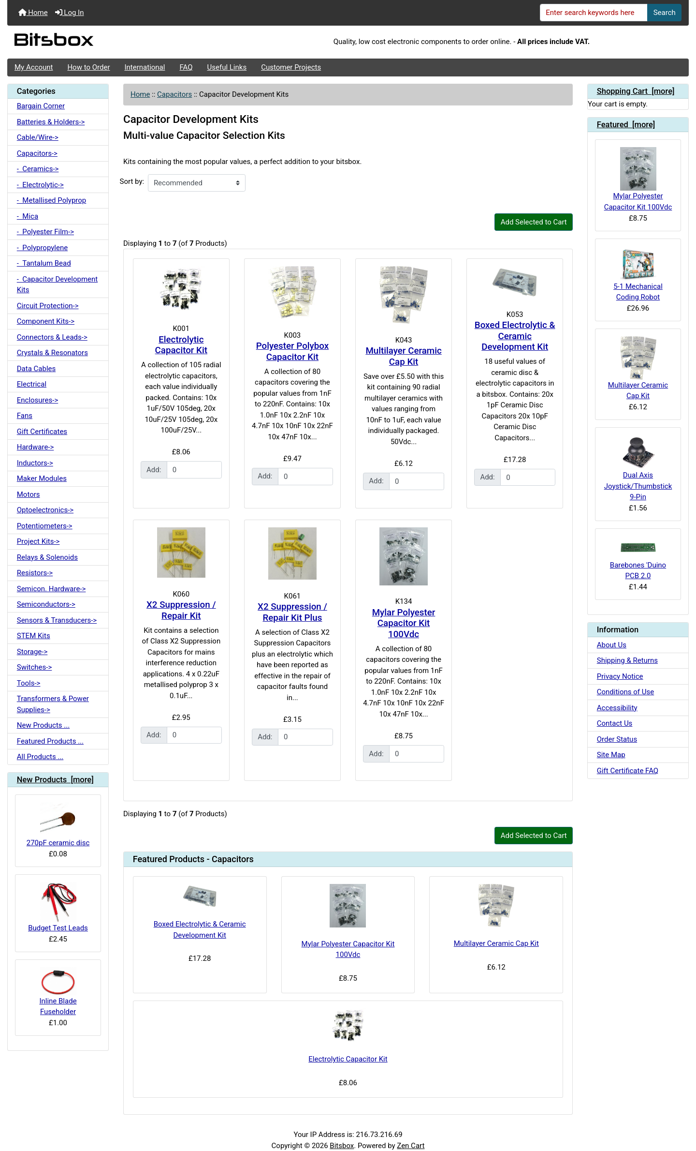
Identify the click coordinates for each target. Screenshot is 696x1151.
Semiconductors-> (46, 604)
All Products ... (40, 756)
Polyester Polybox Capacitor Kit (292, 351)
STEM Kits (33, 635)
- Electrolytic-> (40, 184)
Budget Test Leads (58, 907)
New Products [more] (55, 779)
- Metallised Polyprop (52, 200)
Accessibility (617, 707)
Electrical (31, 384)
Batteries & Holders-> (51, 122)
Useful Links (227, 67)
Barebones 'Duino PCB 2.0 (638, 558)
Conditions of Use (625, 692)
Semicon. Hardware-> (51, 588)
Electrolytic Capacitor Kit (181, 345)
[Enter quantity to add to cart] (194, 469)
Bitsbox (342, 1145)
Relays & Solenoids (47, 557)
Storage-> (32, 651)
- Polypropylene (42, 247)
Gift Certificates (42, 431)
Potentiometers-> (44, 526)
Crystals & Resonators (52, 352)
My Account (33, 67)
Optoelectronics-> (45, 510)
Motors (28, 494)
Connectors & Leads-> (52, 337)
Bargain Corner (41, 106)
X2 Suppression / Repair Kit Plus (292, 612)
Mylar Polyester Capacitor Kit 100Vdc (403, 623)
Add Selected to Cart (534, 222)
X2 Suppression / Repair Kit (181, 610)
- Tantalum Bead (44, 263)
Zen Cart (410, 1145)
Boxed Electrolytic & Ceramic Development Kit (515, 336)
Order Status (617, 739)
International (144, 67)
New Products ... (43, 725)
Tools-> (29, 683)
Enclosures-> (37, 400)
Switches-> (34, 667)
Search (664, 12)
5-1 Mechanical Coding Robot (638, 273)
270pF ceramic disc (58, 824)
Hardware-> (35, 447)
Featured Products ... (50, 741)
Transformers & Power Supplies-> (53, 704)
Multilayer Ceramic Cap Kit (403, 356)
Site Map (611, 754)
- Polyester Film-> (45, 231)
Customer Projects (291, 67)
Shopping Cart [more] (636, 91)
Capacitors (174, 94)
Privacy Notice (620, 676)
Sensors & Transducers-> (57, 620)
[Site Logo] (120, 42)
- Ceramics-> (38, 168)
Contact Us (615, 723)
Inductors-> (35, 463)
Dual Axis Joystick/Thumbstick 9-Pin (638, 468)
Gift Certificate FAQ (627, 770)
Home (33, 12)
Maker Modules (42, 478)
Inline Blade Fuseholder (57, 991)
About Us (611, 645)
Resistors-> (35, 572)
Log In (69, 12)
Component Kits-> (45, 321)
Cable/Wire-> (37, 137)
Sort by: (132, 181)
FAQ (185, 67)
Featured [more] (626, 124)
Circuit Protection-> (48, 305)
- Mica (27, 216)
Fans (24, 415)
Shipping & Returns (627, 660)
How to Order (88, 67)
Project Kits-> (38, 541)
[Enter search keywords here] (594, 12)
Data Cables (36, 368)
